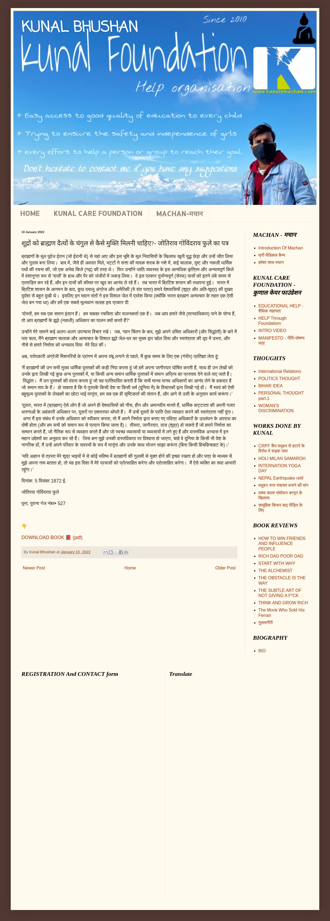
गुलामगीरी (265, 622)
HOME (30, 213)
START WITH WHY (276, 563)
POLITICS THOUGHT (279, 378)
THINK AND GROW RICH (283, 603)
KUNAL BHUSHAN (79, 28)
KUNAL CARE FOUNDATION (98, 213)
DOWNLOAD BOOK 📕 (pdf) (51, 537)
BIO (262, 651)
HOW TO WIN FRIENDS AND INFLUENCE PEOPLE (281, 543)
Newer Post (34, 568)
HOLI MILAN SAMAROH (282, 458)
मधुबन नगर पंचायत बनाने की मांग (283, 485)
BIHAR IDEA (270, 386)
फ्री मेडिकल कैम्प (271, 255)
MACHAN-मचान (179, 213)
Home (130, 568)
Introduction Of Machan (280, 248)
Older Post (225, 568)
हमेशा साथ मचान (271, 262)
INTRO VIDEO (272, 330)
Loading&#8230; (75, 790)
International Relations (279, 371)
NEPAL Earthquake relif (280, 478)
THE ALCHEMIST (275, 570)
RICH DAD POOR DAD (280, 556)
